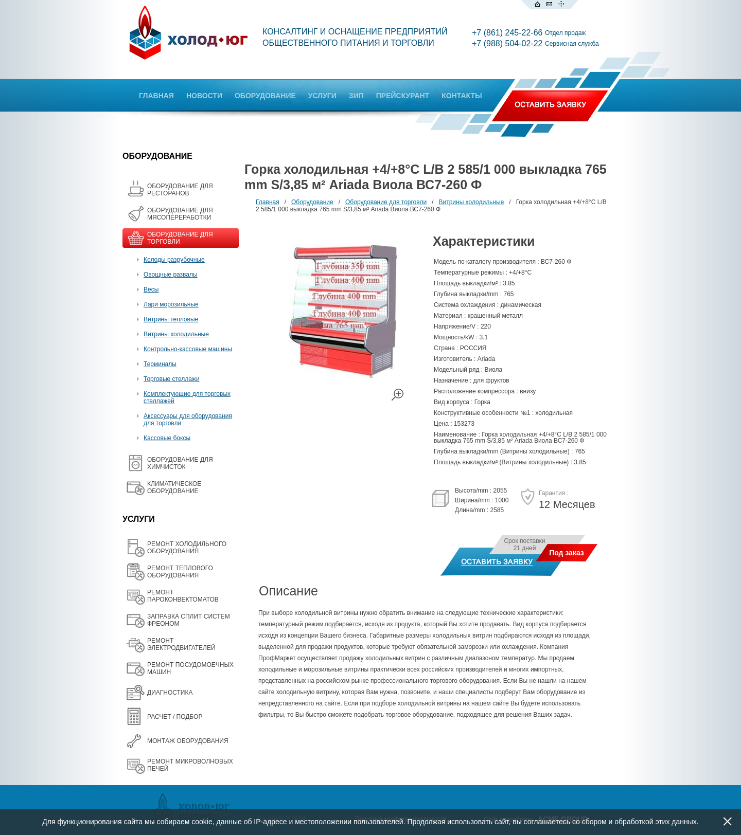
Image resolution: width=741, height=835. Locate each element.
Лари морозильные (171, 304)
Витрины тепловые (171, 319)
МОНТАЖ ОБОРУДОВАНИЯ (187, 741)
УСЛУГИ (322, 96)
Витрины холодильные (176, 334)
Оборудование (312, 202)
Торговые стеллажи (172, 379)
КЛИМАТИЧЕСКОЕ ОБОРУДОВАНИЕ (174, 487)
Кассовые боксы (167, 438)
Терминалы (160, 364)
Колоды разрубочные (174, 259)
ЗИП (356, 96)
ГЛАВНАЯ (156, 96)
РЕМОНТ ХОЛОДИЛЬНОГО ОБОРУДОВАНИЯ (186, 547)
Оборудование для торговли (386, 202)
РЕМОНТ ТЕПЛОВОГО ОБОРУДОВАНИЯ (180, 572)
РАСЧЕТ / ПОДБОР (174, 716)
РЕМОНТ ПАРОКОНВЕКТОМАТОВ (183, 596)
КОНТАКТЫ (462, 96)
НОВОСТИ (204, 96)
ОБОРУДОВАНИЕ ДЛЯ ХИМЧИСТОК (180, 463)
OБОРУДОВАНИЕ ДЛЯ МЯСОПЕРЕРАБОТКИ (180, 214)
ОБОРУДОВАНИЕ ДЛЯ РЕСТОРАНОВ (180, 190)
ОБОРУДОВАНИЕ (265, 96)
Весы (151, 289)
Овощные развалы (171, 274)
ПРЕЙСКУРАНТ (402, 96)
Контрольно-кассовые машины (188, 349)
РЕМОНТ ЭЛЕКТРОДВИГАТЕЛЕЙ (181, 644)
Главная (267, 202)
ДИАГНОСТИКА (169, 692)
